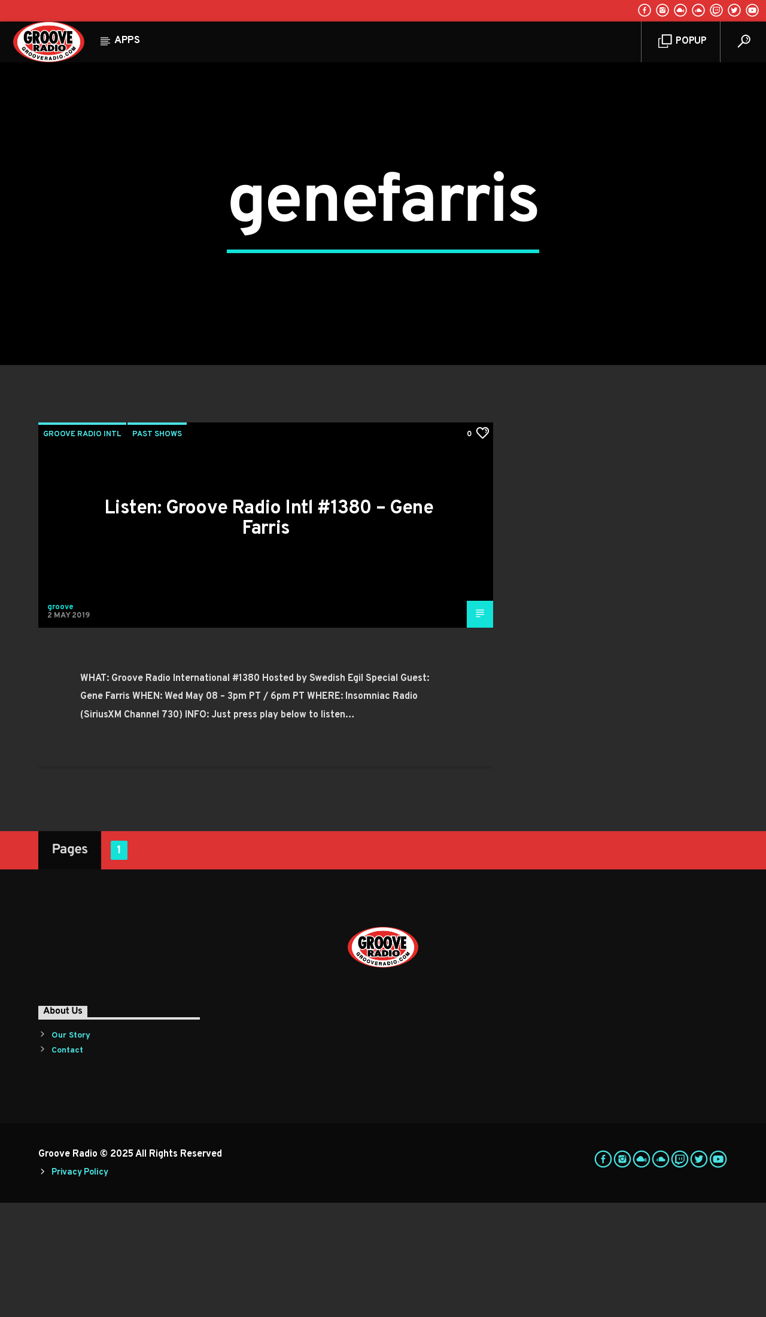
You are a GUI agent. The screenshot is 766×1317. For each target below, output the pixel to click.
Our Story (70, 1150)
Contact (67, 1165)
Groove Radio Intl (82, 548)
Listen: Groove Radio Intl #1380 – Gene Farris (268, 633)
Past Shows (157, 548)
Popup (682, 41)
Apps (127, 40)
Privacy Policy (79, 1286)
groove (60, 721)
